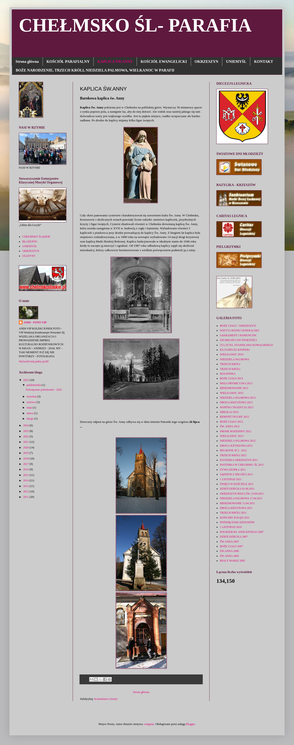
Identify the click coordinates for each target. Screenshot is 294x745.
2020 (26, 447)
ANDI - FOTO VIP (35, 322)
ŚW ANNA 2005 (229, 556)
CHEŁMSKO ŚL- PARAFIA (135, 25)
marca (30, 413)
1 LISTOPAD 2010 (231, 527)
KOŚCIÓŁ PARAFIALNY (68, 61)
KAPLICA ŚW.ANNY (115, 61)
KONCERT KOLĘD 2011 (235, 517)
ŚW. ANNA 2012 (229, 426)
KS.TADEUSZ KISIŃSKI (235, 349)
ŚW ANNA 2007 (229, 541)
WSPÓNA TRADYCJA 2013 (236, 407)
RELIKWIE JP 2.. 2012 (233, 450)
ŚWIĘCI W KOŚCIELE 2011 (237, 484)
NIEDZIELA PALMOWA (234, 359)
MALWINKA (228, 373)
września (32, 396)
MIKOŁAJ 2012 (229, 412)
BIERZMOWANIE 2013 (234, 388)
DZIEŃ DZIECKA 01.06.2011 (237, 488)
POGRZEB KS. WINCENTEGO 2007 (242, 532)
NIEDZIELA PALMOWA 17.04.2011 (241, 498)
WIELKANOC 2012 (231, 436)
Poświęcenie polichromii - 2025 (44, 389)
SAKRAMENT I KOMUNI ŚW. (238, 335)
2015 (26, 475)
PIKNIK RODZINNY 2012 (235, 431)
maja (30, 407)
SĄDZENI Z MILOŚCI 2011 (236, 474)
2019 (26, 453)
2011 (26, 497)
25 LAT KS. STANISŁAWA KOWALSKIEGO (246, 345)
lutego (30, 418)
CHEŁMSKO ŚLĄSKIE (36, 236)
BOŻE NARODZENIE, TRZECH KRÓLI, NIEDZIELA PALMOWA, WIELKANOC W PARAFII (95, 70)
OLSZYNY (29, 256)
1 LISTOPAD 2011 (231, 479)
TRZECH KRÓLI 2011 (233, 512)
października (34, 385)
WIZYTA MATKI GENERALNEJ (239, 330)
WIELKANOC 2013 (231, 393)
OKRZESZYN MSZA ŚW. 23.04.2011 (242, 493)
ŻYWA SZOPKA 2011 (233, 469)
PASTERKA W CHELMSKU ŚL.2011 (242, 464)
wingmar (149, 724)
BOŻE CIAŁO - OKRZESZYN (238, 325)
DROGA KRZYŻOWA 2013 (236, 402)
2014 (26, 480)
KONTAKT (263, 61)
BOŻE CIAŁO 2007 (231, 546)
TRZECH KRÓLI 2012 (233, 455)
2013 (26, 486)
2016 (26, 469)
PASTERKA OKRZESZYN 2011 (239, 460)
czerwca (31, 402)
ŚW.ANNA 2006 (229, 551)
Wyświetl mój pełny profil (33, 361)
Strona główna (27, 61)
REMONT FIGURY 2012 (234, 416)
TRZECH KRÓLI (230, 364)
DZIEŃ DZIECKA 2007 (234, 536)
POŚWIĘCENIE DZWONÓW (237, 522)
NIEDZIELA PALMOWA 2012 (238, 440)
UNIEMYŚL (236, 61)
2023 (26, 431)
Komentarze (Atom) (105, 699)
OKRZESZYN (206, 61)
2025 (26, 380)
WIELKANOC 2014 (231, 354)
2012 (26, 491)
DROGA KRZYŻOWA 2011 (236, 508)
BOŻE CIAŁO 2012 (231, 421)
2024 (26, 425)
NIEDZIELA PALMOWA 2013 (238, 397)
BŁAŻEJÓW (29, 241)
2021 (26, 442)
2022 (26, 436)
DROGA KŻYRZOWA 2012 (236, 445)
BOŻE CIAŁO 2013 (231, 378)
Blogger (190, 724)
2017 (26, 464)
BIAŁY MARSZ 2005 (232, 560)
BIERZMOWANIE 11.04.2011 (237, 503)
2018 (26, 458)
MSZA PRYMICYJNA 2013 (236, 383)
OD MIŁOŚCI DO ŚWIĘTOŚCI (238, 340)
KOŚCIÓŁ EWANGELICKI (164, 61)
